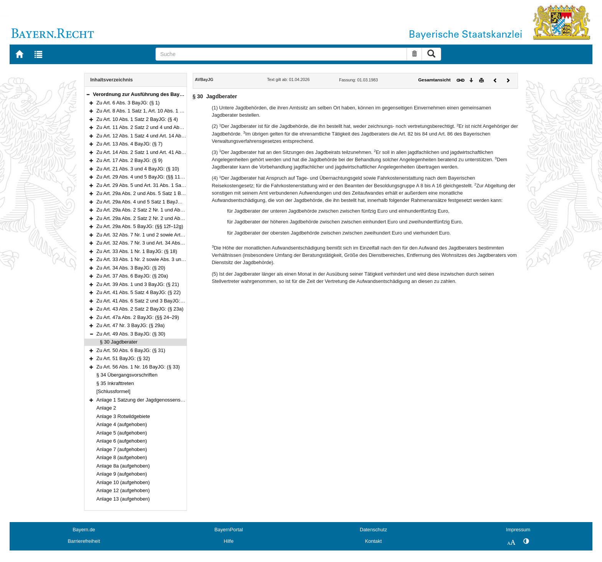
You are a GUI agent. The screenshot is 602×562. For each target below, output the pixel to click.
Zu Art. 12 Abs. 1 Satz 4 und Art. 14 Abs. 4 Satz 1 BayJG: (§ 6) (165, 136)
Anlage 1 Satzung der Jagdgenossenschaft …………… (156, 400)
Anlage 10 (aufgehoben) (123, 482)
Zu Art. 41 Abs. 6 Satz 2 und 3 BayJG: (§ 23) (145, 301)
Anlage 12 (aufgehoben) (123, 490)
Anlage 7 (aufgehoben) (121, 449)
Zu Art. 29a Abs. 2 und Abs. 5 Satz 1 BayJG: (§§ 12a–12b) (160, 193)
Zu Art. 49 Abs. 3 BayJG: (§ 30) (130, 334)
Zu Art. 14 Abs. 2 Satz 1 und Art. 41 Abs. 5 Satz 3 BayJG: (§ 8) (165, 152)
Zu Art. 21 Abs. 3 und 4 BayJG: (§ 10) (137, 169)
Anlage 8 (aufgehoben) (121, 457)
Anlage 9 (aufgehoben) (121, 474)
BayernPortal (229, 529)
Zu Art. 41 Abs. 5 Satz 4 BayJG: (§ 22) (138, 292)
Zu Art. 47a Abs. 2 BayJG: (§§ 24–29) (137, 317)
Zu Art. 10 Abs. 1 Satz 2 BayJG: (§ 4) (137, 119)
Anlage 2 (106, 408)
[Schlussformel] (113, 391)
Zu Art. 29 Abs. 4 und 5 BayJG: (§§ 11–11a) (144, 177)
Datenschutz (373, 529)
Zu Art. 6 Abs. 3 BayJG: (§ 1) (128, 103)
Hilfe (229, 541)
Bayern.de (84, 529)
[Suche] (281, 54)
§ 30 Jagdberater (118, 342)
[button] (88, 94)
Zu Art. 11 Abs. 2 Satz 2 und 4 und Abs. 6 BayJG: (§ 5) (156, 127)
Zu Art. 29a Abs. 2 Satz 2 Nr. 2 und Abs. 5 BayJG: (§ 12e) (159, 218)
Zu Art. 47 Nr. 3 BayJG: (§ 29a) (130, 325)
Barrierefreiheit (84, 541)
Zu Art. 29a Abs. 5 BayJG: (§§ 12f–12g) (139, 226)
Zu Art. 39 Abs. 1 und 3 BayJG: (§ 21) (137, 284)
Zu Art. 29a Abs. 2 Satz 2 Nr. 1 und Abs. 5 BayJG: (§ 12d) (159, 210)
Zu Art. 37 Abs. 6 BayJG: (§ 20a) (132, 276)
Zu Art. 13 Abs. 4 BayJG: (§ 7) (129, 144)
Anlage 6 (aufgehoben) (121, 441)
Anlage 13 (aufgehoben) (123, 499)
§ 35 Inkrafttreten (115, 383)
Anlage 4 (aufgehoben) (121, 424)
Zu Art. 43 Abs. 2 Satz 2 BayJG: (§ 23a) (140, 309)
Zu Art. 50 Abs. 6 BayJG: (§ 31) (130, 350)
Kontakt (373, 541)
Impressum (518, 529)
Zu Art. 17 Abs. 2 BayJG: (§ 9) (129, 160)
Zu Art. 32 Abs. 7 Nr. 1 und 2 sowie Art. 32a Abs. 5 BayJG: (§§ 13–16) (173, 235)
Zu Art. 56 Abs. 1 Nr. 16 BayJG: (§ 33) (138, 367)
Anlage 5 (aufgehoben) (121, 433)
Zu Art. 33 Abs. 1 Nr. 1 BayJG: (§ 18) (136, 251)
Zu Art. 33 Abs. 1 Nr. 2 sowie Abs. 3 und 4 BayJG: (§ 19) (158, 259)
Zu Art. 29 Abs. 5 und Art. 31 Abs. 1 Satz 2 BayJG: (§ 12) (158, 185)
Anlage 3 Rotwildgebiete (123, 416)
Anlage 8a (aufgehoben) (123, 466)
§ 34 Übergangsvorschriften (126, 375)
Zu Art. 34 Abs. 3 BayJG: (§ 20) (130, 268)
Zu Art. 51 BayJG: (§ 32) (123, 358)
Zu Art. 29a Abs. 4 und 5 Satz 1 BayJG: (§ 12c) (148, 202)
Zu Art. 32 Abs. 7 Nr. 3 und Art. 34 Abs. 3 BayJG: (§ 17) (157, 243)
